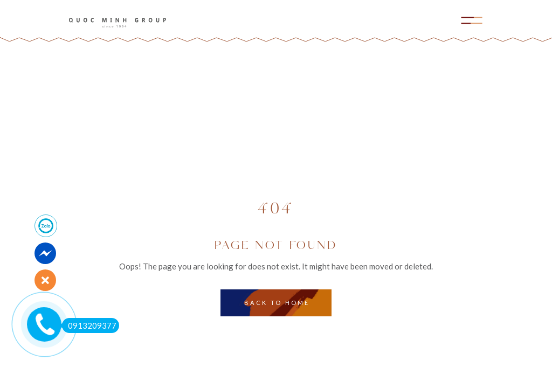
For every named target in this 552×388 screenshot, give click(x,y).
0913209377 (89, 325)
